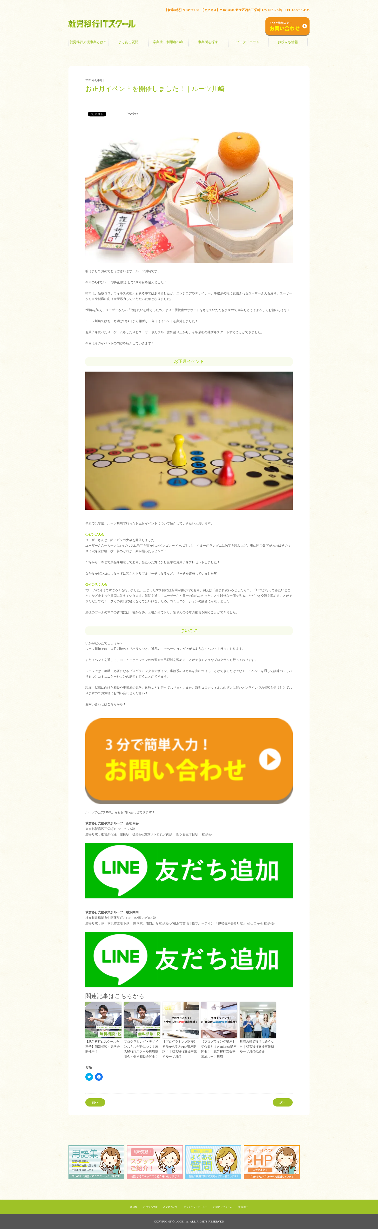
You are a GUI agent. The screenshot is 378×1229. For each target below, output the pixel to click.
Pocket (132, 113)
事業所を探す (208, 42)
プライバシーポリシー (195, 1207)
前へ (95, 1102)
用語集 (133, 1207)
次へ (282, 1102)
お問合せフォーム (222, 1207)
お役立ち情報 (288, 42)
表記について (170, 1207)
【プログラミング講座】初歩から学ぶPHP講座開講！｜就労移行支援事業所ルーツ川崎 (179, 1049)
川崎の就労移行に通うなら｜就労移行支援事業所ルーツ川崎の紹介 (257, 1046)
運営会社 (243, 1207)
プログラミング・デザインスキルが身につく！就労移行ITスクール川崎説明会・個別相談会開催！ (141, 1049)
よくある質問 (128, 42)
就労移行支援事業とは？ (88, 42)
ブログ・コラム (248, 42)
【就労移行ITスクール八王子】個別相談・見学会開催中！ (102, 1046)
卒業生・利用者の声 (168, 42)
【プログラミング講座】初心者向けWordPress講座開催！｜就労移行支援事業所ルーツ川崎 (218, 1049)
